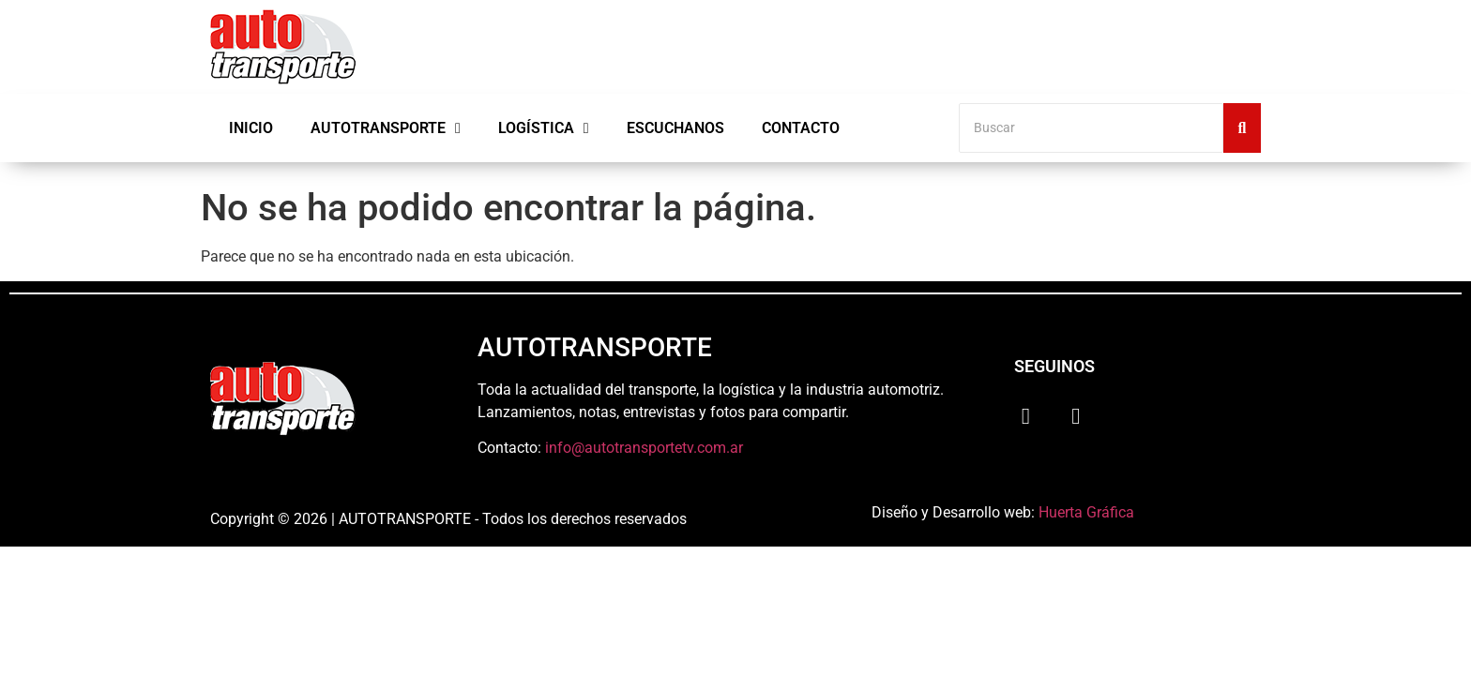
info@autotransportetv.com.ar (644, 448)
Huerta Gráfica (1086, 512)
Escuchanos (675, 128)
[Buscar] (1091, 128)
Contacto (801, 128)
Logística (543, 128)
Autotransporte (386, 128)
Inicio (251, 128)
